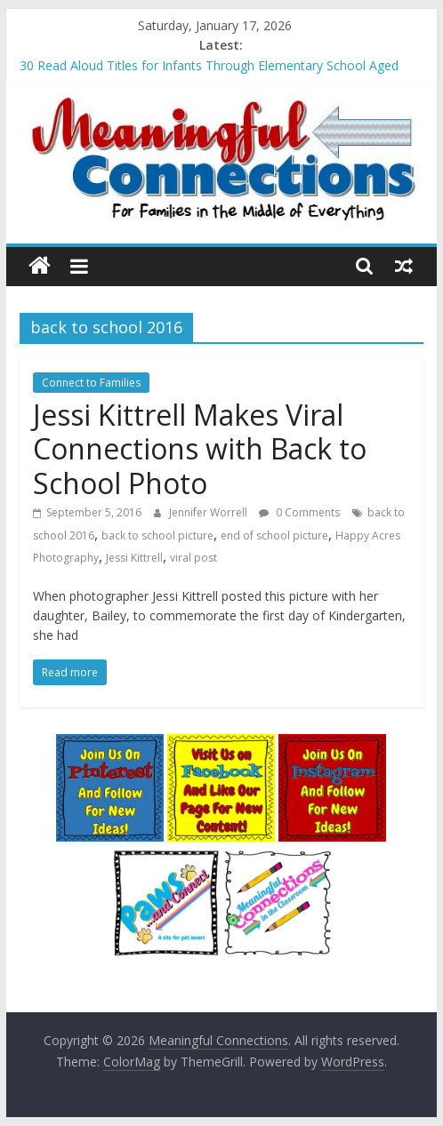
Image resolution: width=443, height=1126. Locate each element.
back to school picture (157, 535)
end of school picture (274, 535)
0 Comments (299, 512)
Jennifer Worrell (209, 512)
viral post (193, 557)
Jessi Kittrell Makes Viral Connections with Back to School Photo (199, 448)
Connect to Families (91, 382)
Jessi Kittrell (134, 557)
